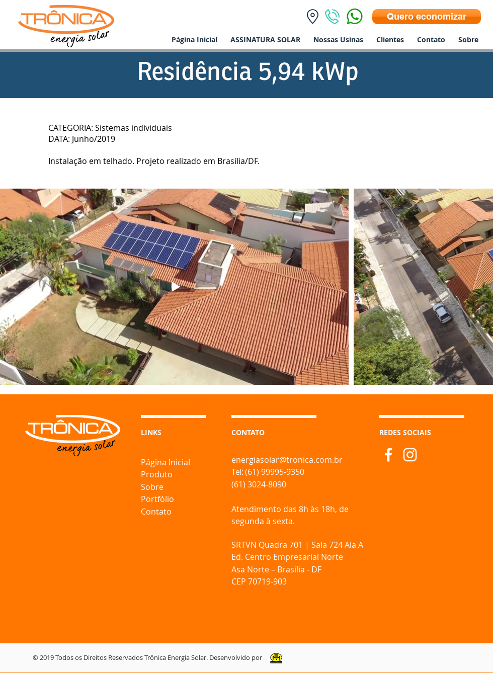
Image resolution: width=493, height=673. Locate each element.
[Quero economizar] (426, 16)
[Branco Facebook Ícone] (388, 455)
